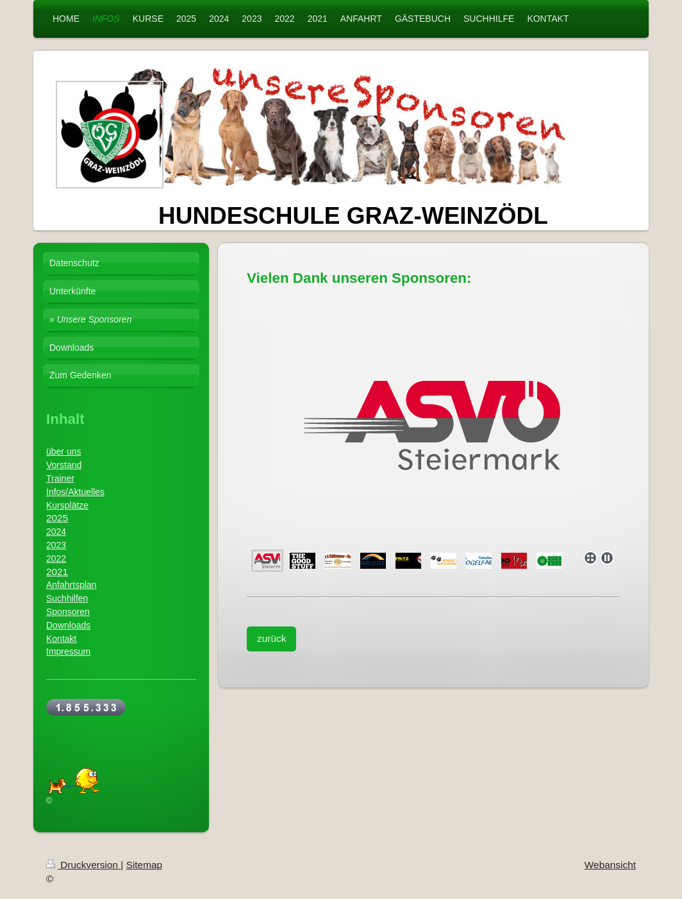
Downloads (68, 625)
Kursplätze (67, 505)
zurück (271, 638)
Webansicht (610, 864)
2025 (57, 517)
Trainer (60, 478)
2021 (57, 571)
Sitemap (144, 864)
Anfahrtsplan (71, 585)
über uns (63, 451)
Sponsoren (68, 612)
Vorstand (63, 465)
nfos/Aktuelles (76, 492)
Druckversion (83, 864)
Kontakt (61, 639)
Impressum (68, 651)
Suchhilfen (67, 598)
